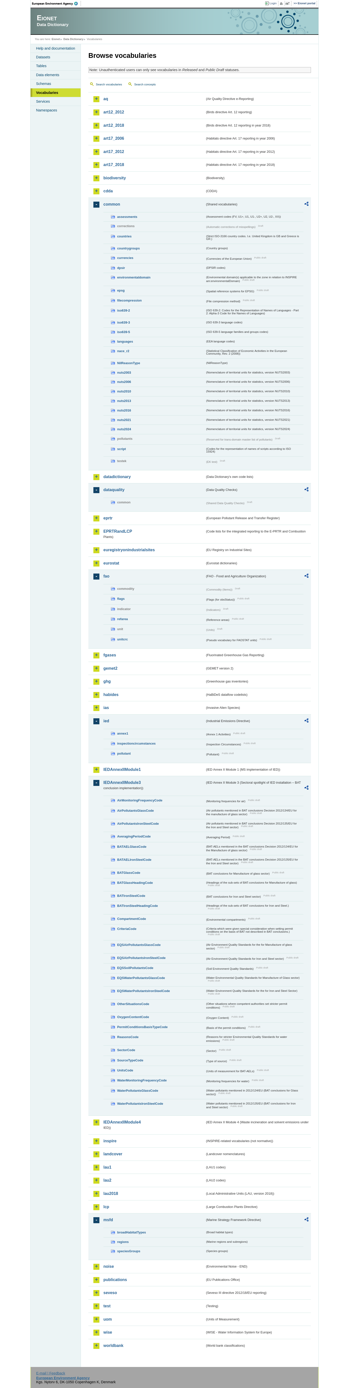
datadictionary (117, 477)
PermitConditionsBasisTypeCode (142, 1027)
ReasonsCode (127, 1037)
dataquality (113, 490)
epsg (121, 290)
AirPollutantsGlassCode (135, 810)
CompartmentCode (131, 919)
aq (105, 99)
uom (107, 1319)
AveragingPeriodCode (134, 836)
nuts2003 (124, 372)
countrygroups (128, 248)
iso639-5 (123, 332)
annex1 (122, 733)
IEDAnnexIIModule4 (122, 1122)
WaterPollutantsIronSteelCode (140, 1103)
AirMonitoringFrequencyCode (139, 800)
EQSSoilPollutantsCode (135, 968)
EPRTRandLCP (117, 531)
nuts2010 (124, 391)
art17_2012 (113, 152)
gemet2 (110, 668)
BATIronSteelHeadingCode (137, 906)
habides (110, 694)
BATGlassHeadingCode (135, 883)
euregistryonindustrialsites (129, 550)
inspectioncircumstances (136, 743)
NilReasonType (128, 363)
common (111, 204)
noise (108, 1266)
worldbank (113, 1345)
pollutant (124, 753)
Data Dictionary (73, 39)
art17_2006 (113, 138)
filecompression (129, 300)
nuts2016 (124, 410)
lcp (106, 1207)
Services (43, 101)
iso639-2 (123, 310)
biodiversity (114, 178)
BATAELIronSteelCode (134, 860)
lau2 (107, 1180)
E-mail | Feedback (50, 1373)
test (106, 1306)
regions (123, 1242)
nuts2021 (124, 420)
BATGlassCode (128, 873)
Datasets (43, 57)
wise (107, 1332)
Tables (41, 66)
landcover (112, 1154)
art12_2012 (113, 112)
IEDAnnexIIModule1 (122, 769)
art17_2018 (113, 165)
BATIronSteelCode (131, 896)
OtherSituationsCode (133, 1004)
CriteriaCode (126, 929)
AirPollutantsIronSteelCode (138, 823)
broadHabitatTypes (131, 1232)
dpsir (121, 268)
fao (106, 576)
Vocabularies (47, 93)
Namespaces (46, 110)
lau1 (107, 1167)
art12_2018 (113, 125)
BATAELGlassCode (131, 847)
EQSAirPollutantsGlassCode (139, 945)
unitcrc (122, 639)
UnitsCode (125, 1070)
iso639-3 (123, 322)
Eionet (56, 39)
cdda (108, 191)
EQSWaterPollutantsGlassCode (141, 978)
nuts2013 (124, 401)
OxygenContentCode (133, 1017)
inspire (109, 1141)
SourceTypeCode (130, 1060)
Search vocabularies (109, 84)
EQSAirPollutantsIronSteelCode (141, 958)
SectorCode (126, 1050)
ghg (107, 681)
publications (115, 1280)
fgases (109, 655)
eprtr (107, 518)
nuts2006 (124, 382)
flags (121, 599)
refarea (122, 619)
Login (273, 3)
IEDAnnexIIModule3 (122, 782)
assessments (127, 217)
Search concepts (145, 84)
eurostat (111, 563)
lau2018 (110, 1193)
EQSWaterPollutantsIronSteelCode (143, 991)
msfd (108, 1220)
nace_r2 (123, 351)
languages (125, 341)
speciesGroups (128, 1251)
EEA (56, 3)
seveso (110, 1293)
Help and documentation (55, 48)
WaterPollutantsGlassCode (137, 1090)
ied (106, 721)
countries (124, 236)
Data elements (47, 75)
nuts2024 (124, 429)
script (121, 449)
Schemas (43, 84)
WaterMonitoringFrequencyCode (142, 1080)
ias (106, 708)
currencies (125, 258)
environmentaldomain (133, 277)
